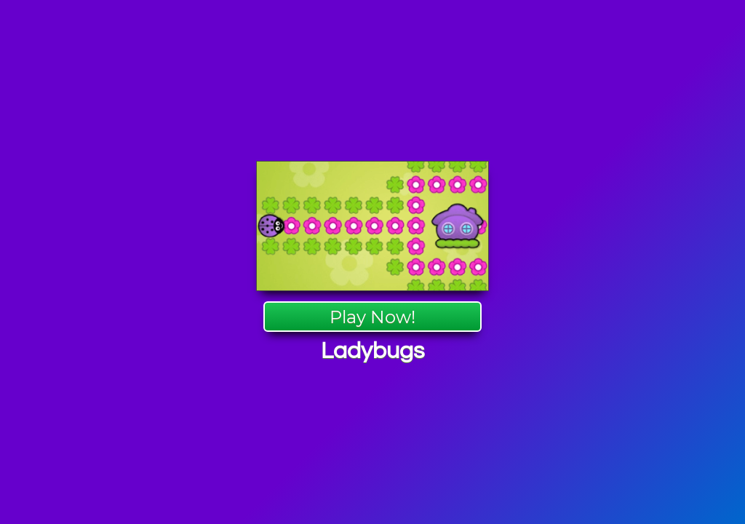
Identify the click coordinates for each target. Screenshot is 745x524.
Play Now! (372, 317)
